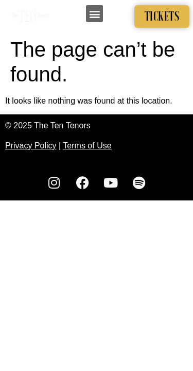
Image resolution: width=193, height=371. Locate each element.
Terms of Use (87, 145)
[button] (94, 13)
